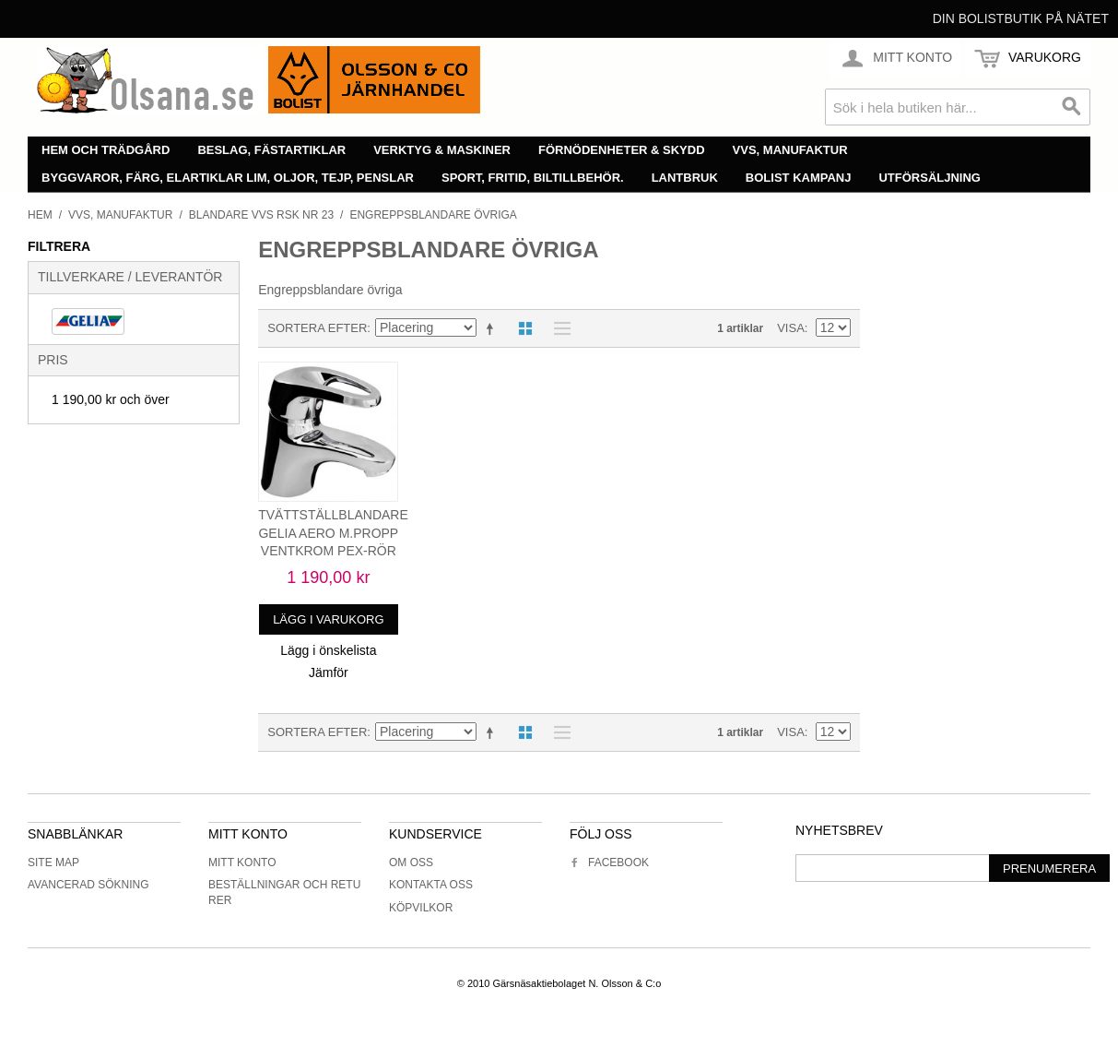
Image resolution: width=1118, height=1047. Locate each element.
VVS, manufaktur (790, 150)
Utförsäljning (929, 177)
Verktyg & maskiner (442, 150)
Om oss (411, 862)
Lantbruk (685, 177)
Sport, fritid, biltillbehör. (532, 177)
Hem (40, 214)
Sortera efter (317, 328)
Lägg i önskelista (328, 650)
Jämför (328, 672)
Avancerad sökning (88, 884)
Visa (791, 328)
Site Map (53, 862)
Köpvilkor (421, 907)
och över (111, 399)
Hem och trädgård (105, 150)
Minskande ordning (493, 328)
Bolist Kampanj (799, 177)
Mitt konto (242, 862)
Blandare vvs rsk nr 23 (261, 214)
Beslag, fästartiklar (271, 150)
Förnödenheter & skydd (621, 150)
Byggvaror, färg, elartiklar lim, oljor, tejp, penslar (227, 177)
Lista (557, 328)
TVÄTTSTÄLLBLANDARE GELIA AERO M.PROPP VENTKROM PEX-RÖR (333, 532)
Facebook (609, 862)
